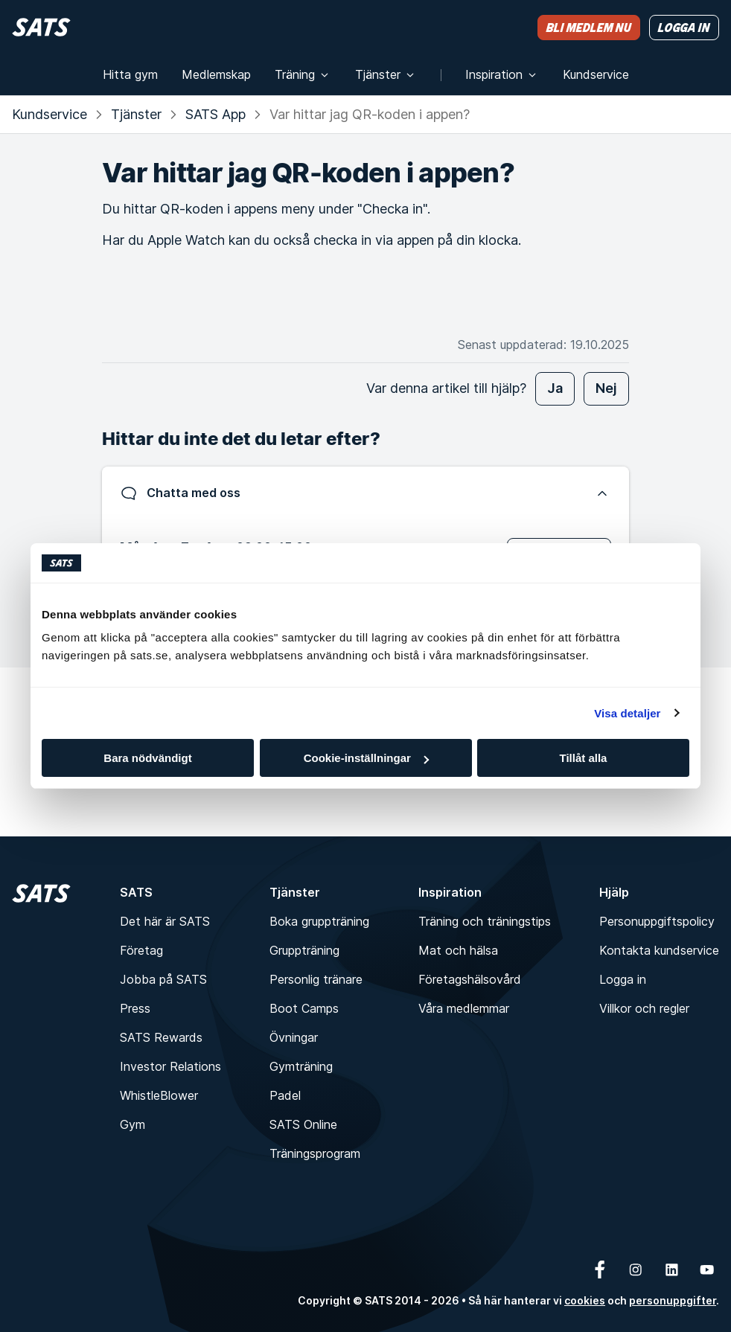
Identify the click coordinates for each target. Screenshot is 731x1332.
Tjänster (136, 114)
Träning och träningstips (484, 921)
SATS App (215, 114)
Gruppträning (304, 950)
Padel (285, 1095)
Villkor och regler (644, 1008)
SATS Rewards (161, 1037)
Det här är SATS (165, 921)
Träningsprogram (314, 1153)
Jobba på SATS (163, 979)
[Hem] (41, 27)
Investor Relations (170, 1066)
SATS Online (303, 1124)
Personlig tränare (316, 979)
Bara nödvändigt (147, 758)
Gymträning (301, 1066)
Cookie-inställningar (366, 758)
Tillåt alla (583, 758)
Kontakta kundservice (659, 950)
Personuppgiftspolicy (657, 921)
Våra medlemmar (463, 1008)
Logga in (622, 979)
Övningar (293, 1037)
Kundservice (49, 114)
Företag (141, 950)
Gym (132, 1124)
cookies (584, 1300)
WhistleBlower (159, 1095)
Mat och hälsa (458, 950)
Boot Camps (304, 1008)
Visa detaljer (627, 713)
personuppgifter (672, 1300)
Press (135, 1008)
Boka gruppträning (319, 921)
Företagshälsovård (469, 979)
